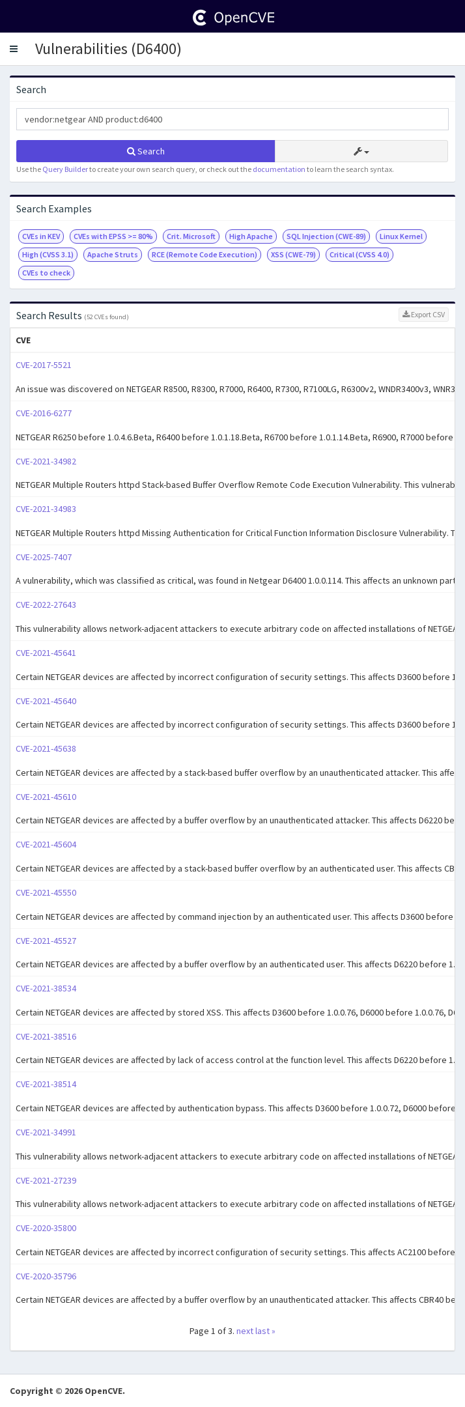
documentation (279, 169)
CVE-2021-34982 (46, 461)
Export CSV (423, 314)
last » (265, 1331)
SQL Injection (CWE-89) (326, 236)
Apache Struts (112, 254)
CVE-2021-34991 (46, 1132)
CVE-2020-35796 (46, 1276)
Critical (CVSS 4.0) (359, 254)
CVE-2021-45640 (46, 701)
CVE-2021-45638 (46, 748)
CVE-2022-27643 (46, 604)
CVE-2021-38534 (46, 988)
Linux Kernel (401, 236)
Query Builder (65, 169)
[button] (13, 49)
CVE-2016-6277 (44, 413)
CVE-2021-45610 (46, 797)
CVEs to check (46, 272)
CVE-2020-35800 (46, 1228)
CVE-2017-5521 (44, 365)
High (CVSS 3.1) (48, 254)
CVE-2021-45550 (46, 892)
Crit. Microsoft (191, 236)
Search (146, 151)
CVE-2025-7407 (44, 557)
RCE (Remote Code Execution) (204, 254)
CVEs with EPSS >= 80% (113, 236)
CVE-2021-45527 (46, 940)
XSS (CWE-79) (293, 254)
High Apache (251, 236)
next (244, 1331)
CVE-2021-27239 (46, 1180)
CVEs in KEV (41, 236)
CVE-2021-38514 (46, 1084)
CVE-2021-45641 (46, 653)
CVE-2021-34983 (46, 509)
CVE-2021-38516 (46, 1036)
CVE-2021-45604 (46, 844)
